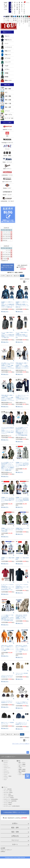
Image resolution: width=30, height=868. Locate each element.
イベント (5, 111)
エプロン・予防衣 (7, 776)
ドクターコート (7, 767)
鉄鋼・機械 (6, 96)
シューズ (6, 778)
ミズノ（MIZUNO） (8, 789)
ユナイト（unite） (8, 794)
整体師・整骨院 (22, 769)
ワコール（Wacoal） (8, 802)
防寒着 (4, 76)
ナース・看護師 (22, 764)
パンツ (4, 43)
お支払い (15, 823)
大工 (4, 92)
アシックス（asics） (8, 790)
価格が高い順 (16, 275)
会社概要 (3, 848)
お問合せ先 (15, 836)
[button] (28, 282)
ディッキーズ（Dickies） (9, 797)
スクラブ (6, 762)
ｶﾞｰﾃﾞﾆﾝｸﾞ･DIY (7, 118)
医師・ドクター (22, 762)
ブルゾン (6, 20)
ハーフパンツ (12, 21)
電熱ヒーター (29, 21)
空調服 (4, 73)
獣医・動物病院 (22, 771)
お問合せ (3, 851)
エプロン (23, 20)
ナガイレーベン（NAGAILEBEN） (11, 799)
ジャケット (6, 766)
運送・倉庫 (6, 107)
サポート (15, 844)
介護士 (20, 772)
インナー (6, 774)
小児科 (20, 767)
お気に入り (21, 8)
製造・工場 (6, 103)
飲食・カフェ (6, 114)
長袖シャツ (6, 51)
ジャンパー (6, 62)
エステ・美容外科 (22, 774)
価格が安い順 (9, 275)
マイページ (15, 840)
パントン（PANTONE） (9, 795)
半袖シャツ (6, 54)
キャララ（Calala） (8, 804)
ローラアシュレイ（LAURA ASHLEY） (12, 806)
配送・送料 (15, 827)
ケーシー (6, 764)
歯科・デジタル (22, 766)
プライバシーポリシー (6, 849)
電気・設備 (6, 99)
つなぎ (4, 65)
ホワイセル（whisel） (8, 792)
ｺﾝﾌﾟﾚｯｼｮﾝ (18, 20)
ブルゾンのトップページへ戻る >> (20, 743)
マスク (5, 779)
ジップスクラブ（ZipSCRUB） (10, 801)
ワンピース (6, 771)
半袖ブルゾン (8, 21)
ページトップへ (27, 752)
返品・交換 (15, 832)
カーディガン (6, 772)
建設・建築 (6, 88)
